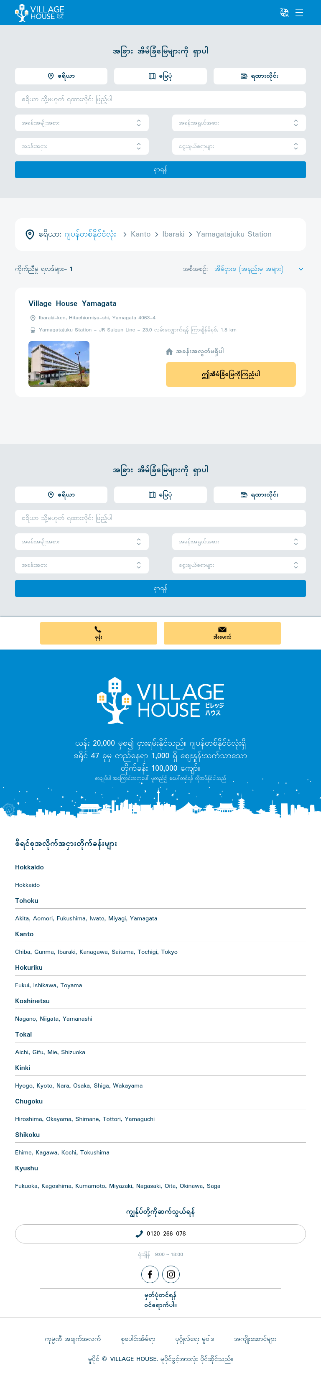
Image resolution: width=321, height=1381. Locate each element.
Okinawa (191, 1186)
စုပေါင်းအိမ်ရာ (138, 1339)
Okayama (58, 1119)
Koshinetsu (32, 1001)
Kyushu (26, 1168)
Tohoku (26, 901)
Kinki (22, 1068)
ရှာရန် (160, 170)
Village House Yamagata (72, 304)
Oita (170, 1186)
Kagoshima (56, 1186)
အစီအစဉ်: (195, 269)
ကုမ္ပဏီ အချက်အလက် (73, 1339)
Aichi (21, 1052)
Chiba (23, 952)
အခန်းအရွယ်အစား (239, 123)
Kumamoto (90, 1186)
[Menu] (299, 12)
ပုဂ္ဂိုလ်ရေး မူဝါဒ (194, 1339)
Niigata (49, 1019)
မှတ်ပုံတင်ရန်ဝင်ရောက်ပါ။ (160, 1300)
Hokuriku (29, 967)
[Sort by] (260, 269)
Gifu (38, 1052)
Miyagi (117, 919)
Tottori (112, 1119)
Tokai (23, 1034)
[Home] (160, 700)
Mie (52, 1052)
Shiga (101, 1086)
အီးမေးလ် (222, 637)
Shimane (87, 1119)
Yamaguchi (140, 1119)
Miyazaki (120, 1186)
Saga (214, 1186)
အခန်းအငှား (82, 146)
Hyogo (24, 1086)
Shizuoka (73, 1052)
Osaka (81, 1086)
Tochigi (147, 952)
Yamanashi (77, 1019)
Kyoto (44, 1086)
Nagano (25, 1019)
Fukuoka (26, 1186)
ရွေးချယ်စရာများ (239, 146)
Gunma (44, 952)
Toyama (71, 986)
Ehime (23, 1153)
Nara (62, 1086)
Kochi (68, 1153)
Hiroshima (28, 1119)
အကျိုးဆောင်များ (255, 1339)
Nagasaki (148, 1186)
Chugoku (29, 1101)
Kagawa (46, 1153)
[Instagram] (171, 1274)
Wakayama (128, 1086)
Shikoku (27, 1135)
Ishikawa (44, 986)
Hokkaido (29, 867)
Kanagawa (93, 952)
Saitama (123, 952)
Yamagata (144, 919)
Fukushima (71, 919)
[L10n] (284, 12)
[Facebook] (150, 1274)
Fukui (22, 986)
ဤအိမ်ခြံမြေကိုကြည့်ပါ (231, 374)
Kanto (24, 934)
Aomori (43, 919)
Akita (22, 919)
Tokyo (169, 952)
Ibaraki (66, 952)
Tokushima (95, 1153)
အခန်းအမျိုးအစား (82, 123)
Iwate (96, 919)
